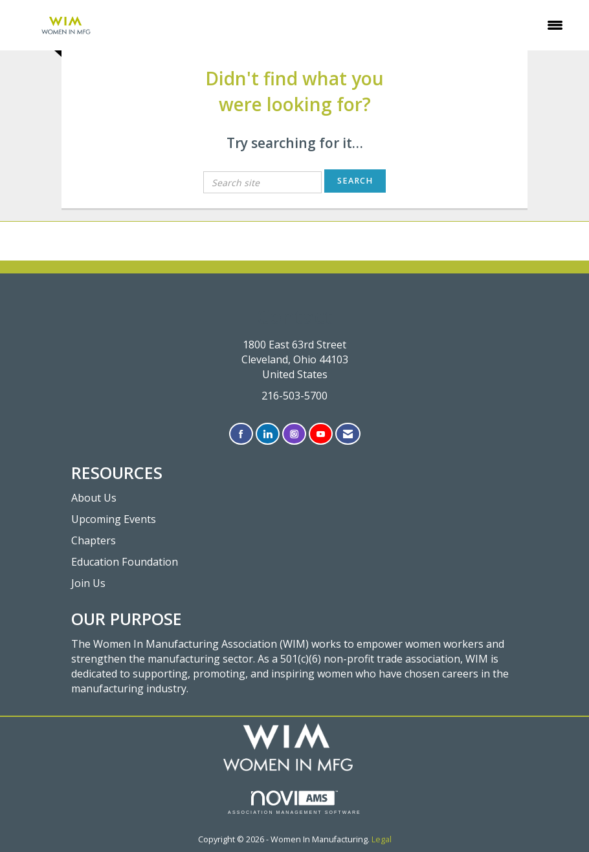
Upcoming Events (113, 519)
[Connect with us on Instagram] (294, 434)
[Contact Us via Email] (348, 434)
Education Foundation (124, 562)
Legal (382, 839)
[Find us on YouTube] (321, 434)
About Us (94, 498)
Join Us (88, 583)
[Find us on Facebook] (241, 434)
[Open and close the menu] (349, 25)
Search (355, 180)
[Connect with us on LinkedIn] (268, 434)
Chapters (93, 540)
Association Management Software (294, 803)
